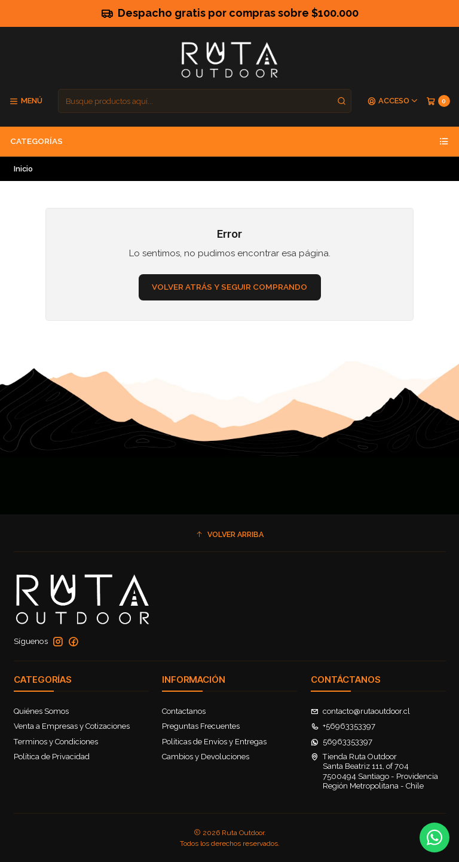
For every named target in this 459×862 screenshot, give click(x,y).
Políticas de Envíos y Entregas (214, 741)
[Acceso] (393, 101)
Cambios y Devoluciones (205, 756)
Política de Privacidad (52, 756)
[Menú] (26, 101)
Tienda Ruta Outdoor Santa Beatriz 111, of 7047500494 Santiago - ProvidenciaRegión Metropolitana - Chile (375, 771)
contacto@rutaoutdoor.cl (361, 711)
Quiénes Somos (41, 711)
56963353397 (342, 741)
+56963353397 (343, 726)
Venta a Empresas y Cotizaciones (72, 726)
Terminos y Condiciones (56, 741)
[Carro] (438, 101)
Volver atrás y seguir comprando (229, 287)
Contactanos (184, 711)
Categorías (229, 141)
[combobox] (204, 101)
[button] (230, 534)
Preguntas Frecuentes (201, 726)
